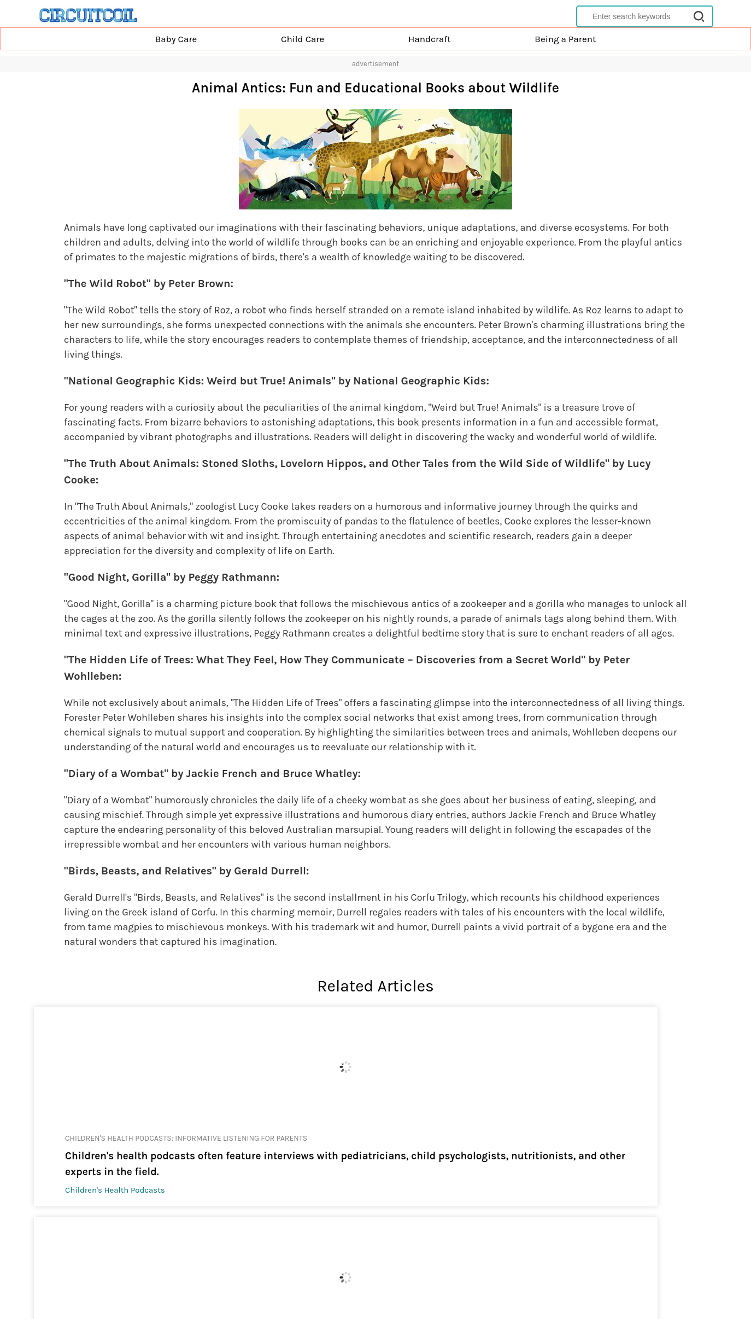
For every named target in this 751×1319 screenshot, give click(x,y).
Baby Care (176, 38)
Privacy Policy (345, 1274)
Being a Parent (565, 38)
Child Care (302, 38)
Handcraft (429, 38)
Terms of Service (402, 1274)
